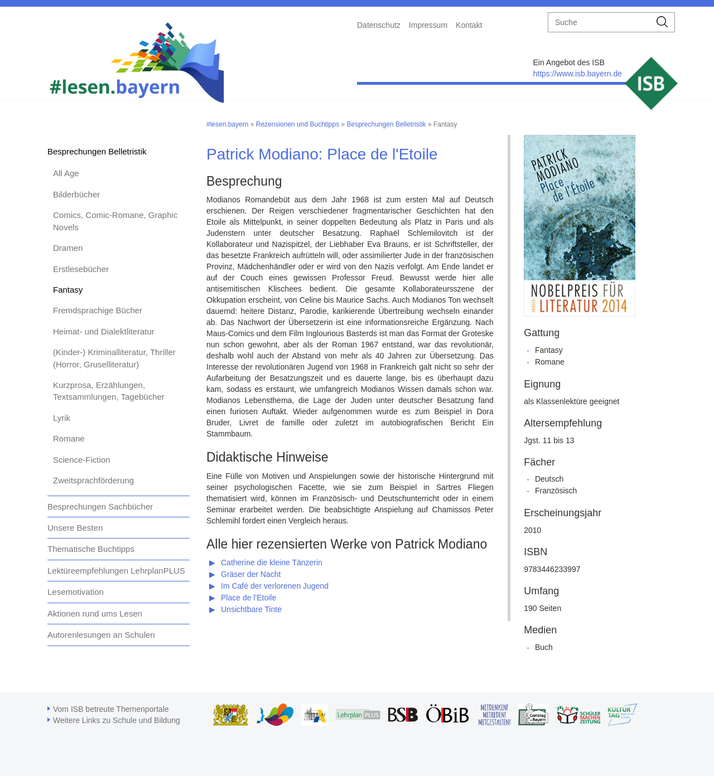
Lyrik (61, 418)
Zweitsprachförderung (93, 480)
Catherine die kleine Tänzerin (271, 562)
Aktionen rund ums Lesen (94, 613)
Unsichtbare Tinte (251, 609)
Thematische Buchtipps (90, 549)
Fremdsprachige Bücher (97, 310)
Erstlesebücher (81, 269)
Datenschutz (379, 25)
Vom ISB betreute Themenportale (111, 709)
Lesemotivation (75, 591)
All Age (66, 173)
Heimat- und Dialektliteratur (104, 331)
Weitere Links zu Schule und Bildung (116, 720)
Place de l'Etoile (248, 597)
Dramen (68, 248)
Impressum (428, 25)
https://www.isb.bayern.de (577, 73)
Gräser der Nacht (251, 574)
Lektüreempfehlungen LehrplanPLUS (116, 570)
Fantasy (68, 289)
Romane (69, 438)
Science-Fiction (81, 459)
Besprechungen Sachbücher (100, 506)
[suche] (599, 22)
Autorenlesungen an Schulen (101, 634)
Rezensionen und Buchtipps (297, 124)
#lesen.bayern (227, 124)
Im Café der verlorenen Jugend (275, 585)
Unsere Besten (75, 527)
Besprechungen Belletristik (97, 151)
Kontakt (469, 25)
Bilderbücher (76, 194)
